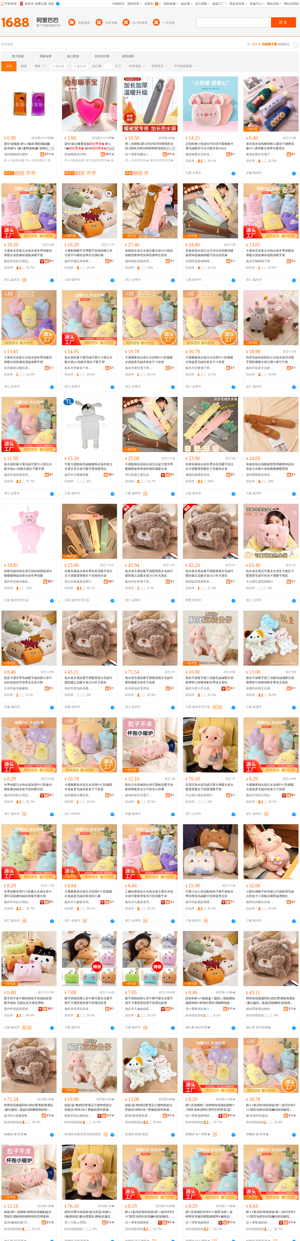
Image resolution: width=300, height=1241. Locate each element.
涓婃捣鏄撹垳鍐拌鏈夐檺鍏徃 (18, 154)
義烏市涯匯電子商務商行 (199, 368)
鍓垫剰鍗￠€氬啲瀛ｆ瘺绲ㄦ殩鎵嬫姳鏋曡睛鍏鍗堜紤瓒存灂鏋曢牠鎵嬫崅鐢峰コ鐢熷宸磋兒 (210, 1001)
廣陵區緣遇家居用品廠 (199, 475)
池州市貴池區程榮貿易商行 (78, 688)
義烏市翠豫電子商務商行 (78, 368)
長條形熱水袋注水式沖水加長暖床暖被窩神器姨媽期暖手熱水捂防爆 (210, 253)
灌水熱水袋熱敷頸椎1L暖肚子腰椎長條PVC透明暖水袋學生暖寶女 (270, 146)
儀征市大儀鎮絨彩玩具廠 (138, 1009)
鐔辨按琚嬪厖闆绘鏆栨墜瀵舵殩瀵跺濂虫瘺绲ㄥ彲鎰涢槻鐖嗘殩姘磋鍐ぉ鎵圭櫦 (28, 1107)
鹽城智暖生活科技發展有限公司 (199, 154)
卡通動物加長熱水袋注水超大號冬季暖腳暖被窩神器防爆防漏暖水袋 (149, 467)
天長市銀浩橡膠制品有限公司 (18, 688)
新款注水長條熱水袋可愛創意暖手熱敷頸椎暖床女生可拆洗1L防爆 (149, 787)
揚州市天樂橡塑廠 (76, 475)
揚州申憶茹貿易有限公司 (18, 1009)
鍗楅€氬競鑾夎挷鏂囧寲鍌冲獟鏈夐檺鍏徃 (138, 1115)
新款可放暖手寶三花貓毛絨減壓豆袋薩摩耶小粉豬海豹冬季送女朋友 (210, 680)
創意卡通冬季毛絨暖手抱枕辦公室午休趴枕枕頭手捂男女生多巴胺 (28, 680)
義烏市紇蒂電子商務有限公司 (138, 581)
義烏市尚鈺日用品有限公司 (18, 261)
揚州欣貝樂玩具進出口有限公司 (260, 902)
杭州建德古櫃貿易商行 (18, 368)
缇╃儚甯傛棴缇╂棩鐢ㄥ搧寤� (138, 154)
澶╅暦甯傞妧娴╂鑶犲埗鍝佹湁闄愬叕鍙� (199, 1009)
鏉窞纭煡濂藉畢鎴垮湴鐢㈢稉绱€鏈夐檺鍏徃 (18, 1115)
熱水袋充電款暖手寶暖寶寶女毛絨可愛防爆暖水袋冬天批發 (149, 680)
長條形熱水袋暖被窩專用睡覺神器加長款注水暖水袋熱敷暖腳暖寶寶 (270, 467)
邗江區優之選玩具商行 (138, 475)
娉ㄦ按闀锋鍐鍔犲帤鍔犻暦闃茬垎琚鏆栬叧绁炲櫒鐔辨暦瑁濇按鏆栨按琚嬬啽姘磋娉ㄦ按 (149, 146)
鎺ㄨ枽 (49, 148)
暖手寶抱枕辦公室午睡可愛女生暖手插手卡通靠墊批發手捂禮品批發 (88, 1001)
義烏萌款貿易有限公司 (138, 261)
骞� (49, 154)
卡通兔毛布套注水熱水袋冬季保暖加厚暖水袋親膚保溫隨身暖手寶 (28, 253)
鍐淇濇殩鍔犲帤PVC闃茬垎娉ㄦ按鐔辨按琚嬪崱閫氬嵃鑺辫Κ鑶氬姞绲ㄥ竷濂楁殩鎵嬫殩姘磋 (209, 1214)
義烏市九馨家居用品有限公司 (78, 902)
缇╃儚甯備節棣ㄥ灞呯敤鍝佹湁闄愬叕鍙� (260, 1222)
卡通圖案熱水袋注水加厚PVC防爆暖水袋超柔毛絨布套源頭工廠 (88, 894)
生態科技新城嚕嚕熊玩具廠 (199, 261)
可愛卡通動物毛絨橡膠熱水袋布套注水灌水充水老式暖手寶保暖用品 (88, 467)
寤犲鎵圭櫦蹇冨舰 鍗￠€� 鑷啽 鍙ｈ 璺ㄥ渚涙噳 (89, 146)
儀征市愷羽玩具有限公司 (78, 1009)
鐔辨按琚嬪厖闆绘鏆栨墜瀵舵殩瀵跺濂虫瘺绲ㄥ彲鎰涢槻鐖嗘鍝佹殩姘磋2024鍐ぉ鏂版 (270, 1001)
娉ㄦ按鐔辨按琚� (137, 160)
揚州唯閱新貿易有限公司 (260, 475)
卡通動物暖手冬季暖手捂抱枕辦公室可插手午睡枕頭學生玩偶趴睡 (88, 253)
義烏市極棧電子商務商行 (260, 261)
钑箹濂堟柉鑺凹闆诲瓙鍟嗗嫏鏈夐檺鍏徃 (18, 1222)
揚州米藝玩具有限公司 (78, 261)
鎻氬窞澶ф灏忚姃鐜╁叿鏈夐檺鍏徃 (78, 1115)
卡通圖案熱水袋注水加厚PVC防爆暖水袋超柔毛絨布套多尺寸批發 (149, 360)
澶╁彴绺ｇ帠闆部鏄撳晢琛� (78, 1222)
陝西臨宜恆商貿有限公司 (199, 581)
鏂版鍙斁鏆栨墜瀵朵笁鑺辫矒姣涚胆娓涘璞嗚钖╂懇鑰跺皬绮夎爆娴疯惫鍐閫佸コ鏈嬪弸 (88, 1107)
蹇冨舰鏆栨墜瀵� (98, 160)
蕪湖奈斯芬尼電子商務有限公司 (260, 154)
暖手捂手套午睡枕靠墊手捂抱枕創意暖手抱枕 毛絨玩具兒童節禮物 (28, 1001)
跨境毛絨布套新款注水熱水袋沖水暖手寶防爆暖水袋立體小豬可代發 (270, 360)
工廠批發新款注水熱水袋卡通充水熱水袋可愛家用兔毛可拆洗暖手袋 (149, 894)
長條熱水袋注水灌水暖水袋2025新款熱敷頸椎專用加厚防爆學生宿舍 (149, 253)
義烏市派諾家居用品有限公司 (18, 475)
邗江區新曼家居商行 (78, 581)
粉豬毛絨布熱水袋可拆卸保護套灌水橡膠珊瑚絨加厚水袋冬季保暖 (28, 573)
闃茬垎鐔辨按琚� (162, 160)
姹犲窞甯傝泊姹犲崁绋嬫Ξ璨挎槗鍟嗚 (260, 1009)
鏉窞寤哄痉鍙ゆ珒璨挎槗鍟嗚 (260, 1115)
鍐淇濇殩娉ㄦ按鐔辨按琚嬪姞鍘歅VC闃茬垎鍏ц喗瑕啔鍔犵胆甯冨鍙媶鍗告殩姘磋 (210, 1107)
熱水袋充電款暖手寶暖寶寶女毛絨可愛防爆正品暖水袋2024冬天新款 (88, 680)
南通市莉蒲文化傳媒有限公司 (260, 688)
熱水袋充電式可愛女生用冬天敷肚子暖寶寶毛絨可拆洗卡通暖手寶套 (270, 573)
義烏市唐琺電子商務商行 (138, 368)
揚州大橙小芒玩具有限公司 (199, 688)
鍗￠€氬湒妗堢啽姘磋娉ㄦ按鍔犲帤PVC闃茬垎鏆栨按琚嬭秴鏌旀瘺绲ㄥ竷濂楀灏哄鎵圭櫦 (270, 1107)
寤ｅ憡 (170, 148)
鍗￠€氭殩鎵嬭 (14, 160)
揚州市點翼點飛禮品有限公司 (199, 902)
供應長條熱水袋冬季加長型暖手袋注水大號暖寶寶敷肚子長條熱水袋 (210, 467)
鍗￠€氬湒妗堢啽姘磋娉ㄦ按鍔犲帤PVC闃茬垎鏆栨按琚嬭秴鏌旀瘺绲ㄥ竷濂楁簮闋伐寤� (270, 1214)
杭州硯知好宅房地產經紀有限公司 (138, 688)
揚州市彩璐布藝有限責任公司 (18, 581)
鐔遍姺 (110, 148)
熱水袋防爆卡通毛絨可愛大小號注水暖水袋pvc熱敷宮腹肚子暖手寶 (88, 360)
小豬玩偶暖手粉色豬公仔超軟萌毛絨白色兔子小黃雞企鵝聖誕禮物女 (270, 894)
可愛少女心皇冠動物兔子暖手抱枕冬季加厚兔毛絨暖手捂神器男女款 (210, 894)
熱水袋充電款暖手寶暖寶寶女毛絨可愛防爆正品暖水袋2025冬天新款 (149, 573)
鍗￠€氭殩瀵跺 (36, 160)
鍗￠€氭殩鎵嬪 (74, 160)
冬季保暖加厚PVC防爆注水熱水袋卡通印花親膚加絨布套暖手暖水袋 (28, 894)
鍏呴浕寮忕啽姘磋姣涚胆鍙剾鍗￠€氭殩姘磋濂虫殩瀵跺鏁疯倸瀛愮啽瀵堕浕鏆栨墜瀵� (88, 1214)
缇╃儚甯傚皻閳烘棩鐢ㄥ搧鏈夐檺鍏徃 (199, 1115)
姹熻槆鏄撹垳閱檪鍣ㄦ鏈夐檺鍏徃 (78, 154)
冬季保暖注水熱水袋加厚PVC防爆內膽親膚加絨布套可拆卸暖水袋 (28, 787)
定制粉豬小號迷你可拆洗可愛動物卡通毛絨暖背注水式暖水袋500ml (210, 146)
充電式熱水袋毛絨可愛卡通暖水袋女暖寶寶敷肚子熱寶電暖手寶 (210, 787)
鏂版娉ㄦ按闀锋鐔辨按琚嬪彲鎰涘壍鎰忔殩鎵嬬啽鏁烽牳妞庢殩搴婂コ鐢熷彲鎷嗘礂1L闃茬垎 (28, 1214)
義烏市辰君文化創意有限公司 (260, 368)
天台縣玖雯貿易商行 (259, 581)
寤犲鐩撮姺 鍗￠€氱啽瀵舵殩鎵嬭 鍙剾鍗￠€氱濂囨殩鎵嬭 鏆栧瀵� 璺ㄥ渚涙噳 (28, 146)
